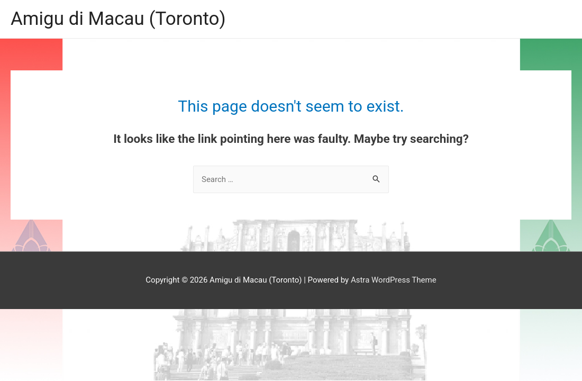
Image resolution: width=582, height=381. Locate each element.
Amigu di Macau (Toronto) (118, 19)
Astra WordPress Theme (393, 280)
